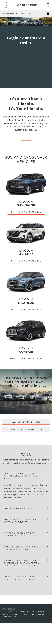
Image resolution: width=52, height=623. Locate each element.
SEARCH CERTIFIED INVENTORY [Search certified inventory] (26, 429)
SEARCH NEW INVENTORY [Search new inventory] (26, 421)
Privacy (41, 612)
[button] (9, 13)
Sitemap (33, 612)
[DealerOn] (8, 608)
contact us (8, 497)
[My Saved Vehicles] (48, 5)
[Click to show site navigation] (48, 14)
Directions (26, 13)
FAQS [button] (26, 137)
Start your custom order (26, 211)
